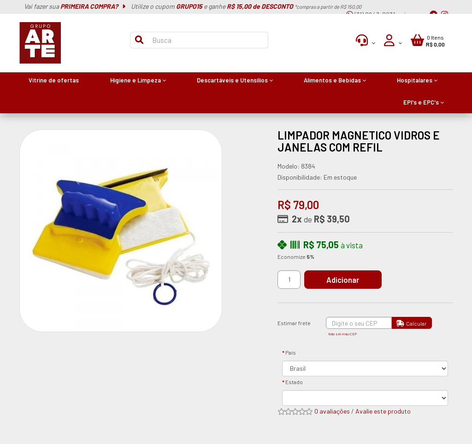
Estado (294, 382)
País (290, 352)
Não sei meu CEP (342, 334)
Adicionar (346, 279)
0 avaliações (332, 411)
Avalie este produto (383, 411)
